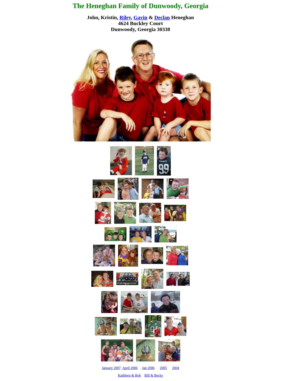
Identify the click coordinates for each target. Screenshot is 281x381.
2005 (163, 368)
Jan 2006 (148, 368)
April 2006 (130, 368)
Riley (125, 17)
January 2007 (111, 368)
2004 (175, 368)
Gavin (140, 17)
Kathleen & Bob (129, 375)
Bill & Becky (153, 375)
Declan (162, 17)
